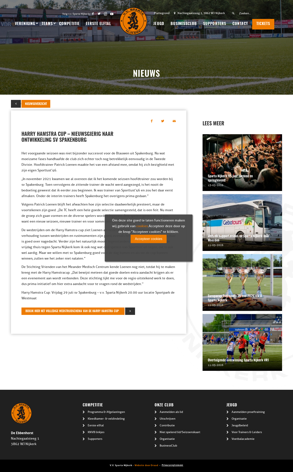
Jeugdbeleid (240, 425)
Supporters (95, 439)
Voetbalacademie (243, 439)
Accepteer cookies (148, 239)
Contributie (167, 425)
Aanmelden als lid (171, 412)
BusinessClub (168, 445)
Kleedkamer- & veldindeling (106, 418)
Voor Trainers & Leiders (247, 432)
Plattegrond (162, 13)
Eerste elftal (96, 425)
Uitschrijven (167, 418)
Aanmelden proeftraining (248, 412)
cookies (142, 226)
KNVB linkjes (96, 432)
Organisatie (167, 439)
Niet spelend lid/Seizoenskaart (180, 432)
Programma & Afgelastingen (106, 412)
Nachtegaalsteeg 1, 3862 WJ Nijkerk (201, 13)
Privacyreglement (172, 465)
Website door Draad (146, 465)
